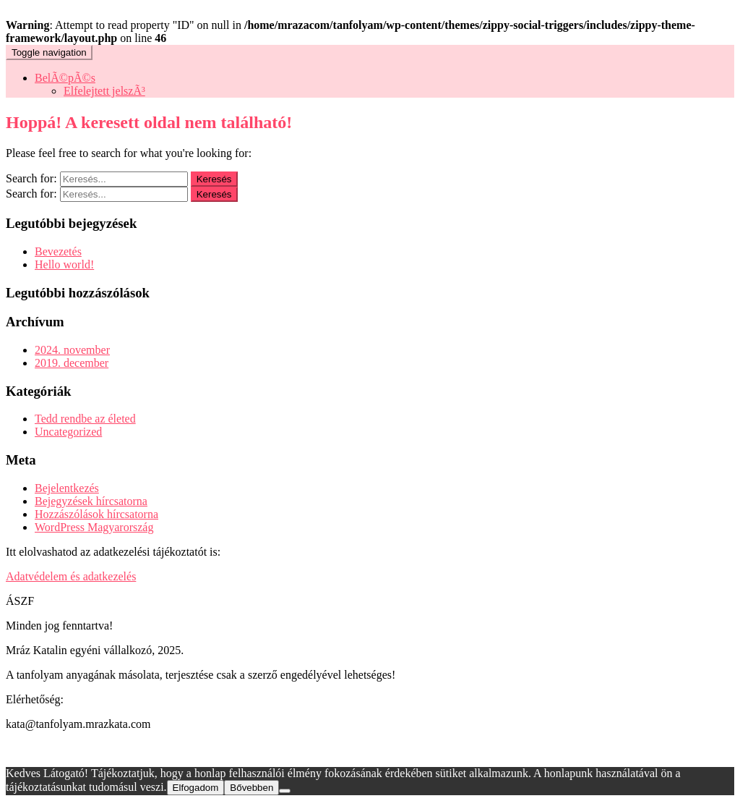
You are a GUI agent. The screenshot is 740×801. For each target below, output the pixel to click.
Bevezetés (58, 251)
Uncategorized (68, 431)
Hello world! (64, 264)
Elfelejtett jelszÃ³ (104, 91)
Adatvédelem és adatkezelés (71, 576)
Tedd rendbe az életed (85, 418)
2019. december (71, 363)
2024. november (72, 350)
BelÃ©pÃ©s (65, 78)
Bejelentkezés (67, 488)
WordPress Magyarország (94, 527)
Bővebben (251, 787)
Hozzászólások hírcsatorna (96, 514)
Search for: (31, 178)
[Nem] (285, 791)
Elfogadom (196, 787)
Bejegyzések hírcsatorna (91, 501)
